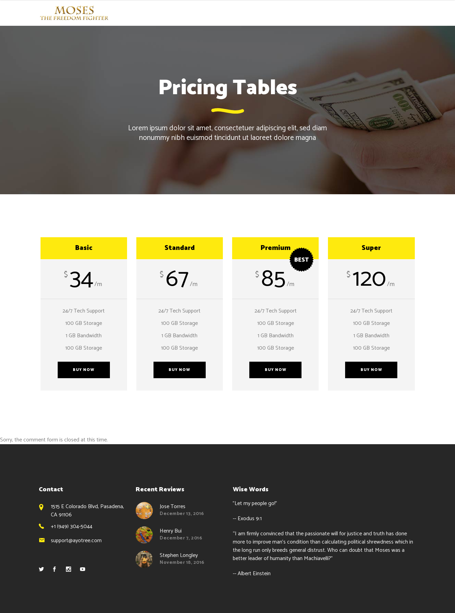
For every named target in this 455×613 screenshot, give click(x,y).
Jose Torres (172, 506)
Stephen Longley (179, 555)
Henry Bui (171, 531)
